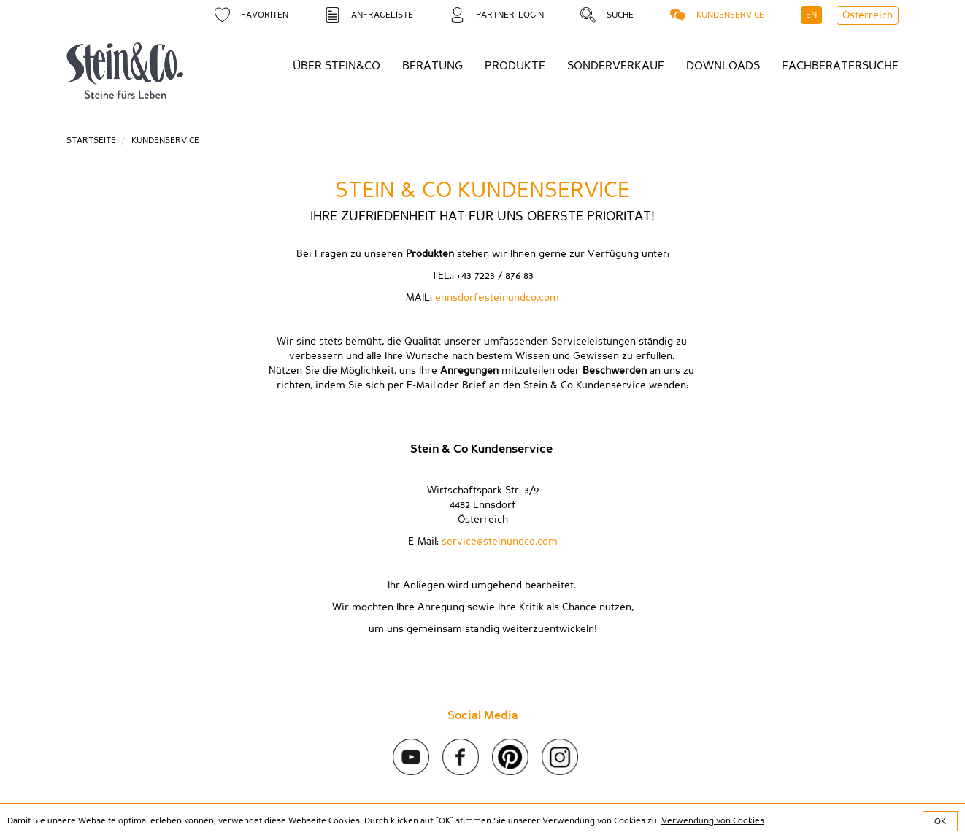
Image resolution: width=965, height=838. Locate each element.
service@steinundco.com (500, 542)
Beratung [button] (432, 66)
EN (811, 14)
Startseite (91, 140)
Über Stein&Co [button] (336, 66)
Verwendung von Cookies (712, 820)
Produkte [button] (515, 66)
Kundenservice (165, 140)
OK (940, 821)
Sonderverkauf (615, 66)
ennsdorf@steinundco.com (497, 298)
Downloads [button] (723, 66)
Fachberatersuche (840, 66)
